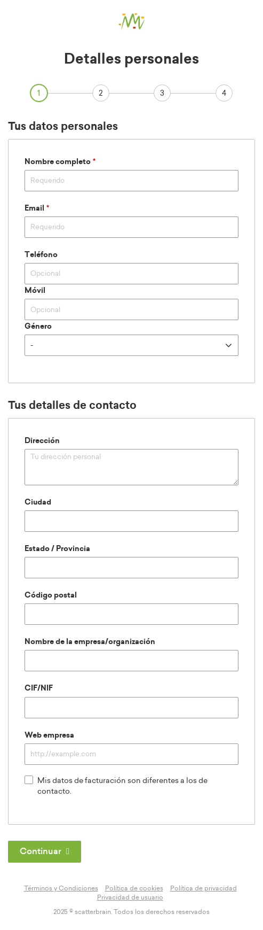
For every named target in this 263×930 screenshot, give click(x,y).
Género (38, 326)
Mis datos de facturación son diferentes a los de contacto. (116, 785)
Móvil (35, 290)
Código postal (51, 595)
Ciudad (38, 502)
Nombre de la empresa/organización (90, 642)
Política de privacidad (203, 888)
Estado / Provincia (57, 549)
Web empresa (49, 735)
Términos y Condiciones (61, 888)
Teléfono (41, 255)
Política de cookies (134, 888)
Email (34, 208)
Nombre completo (58, 162)
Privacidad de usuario (130, 897)
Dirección (42, 441)
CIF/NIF (39, 688)
